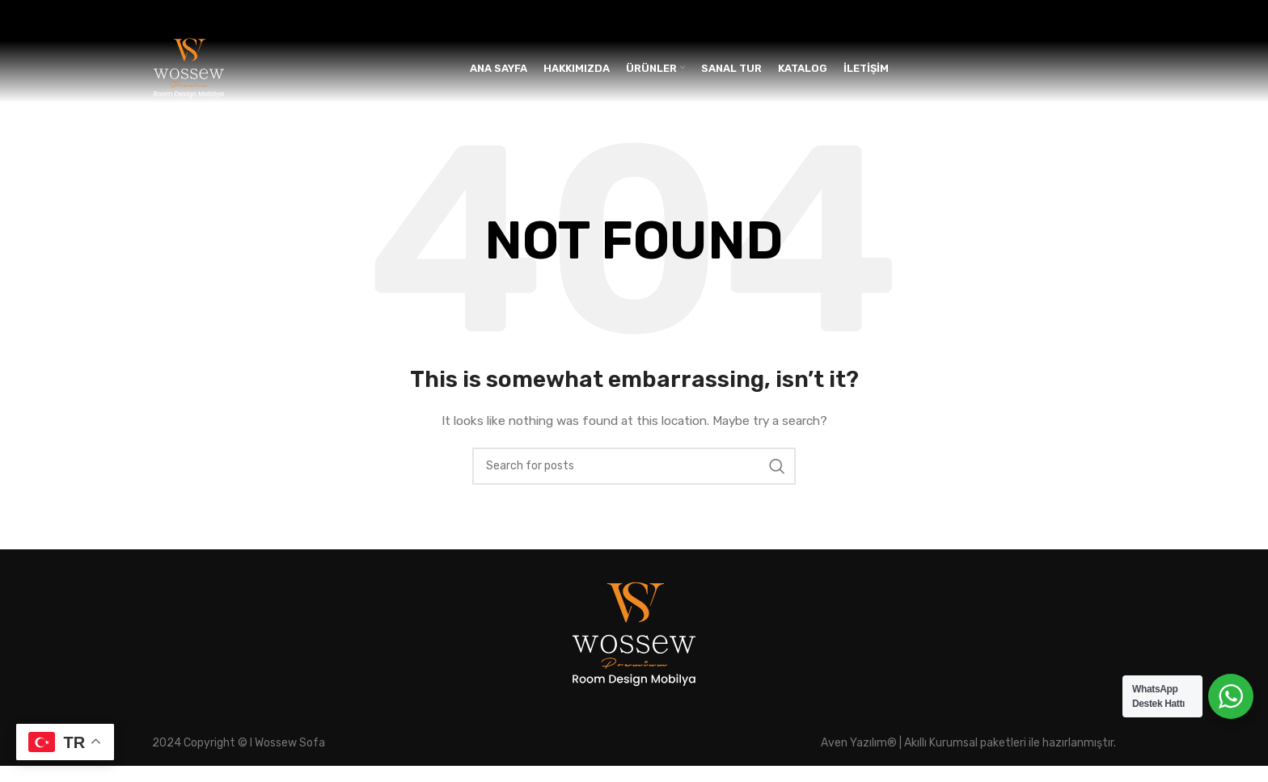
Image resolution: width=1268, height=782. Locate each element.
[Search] (634, 481)
